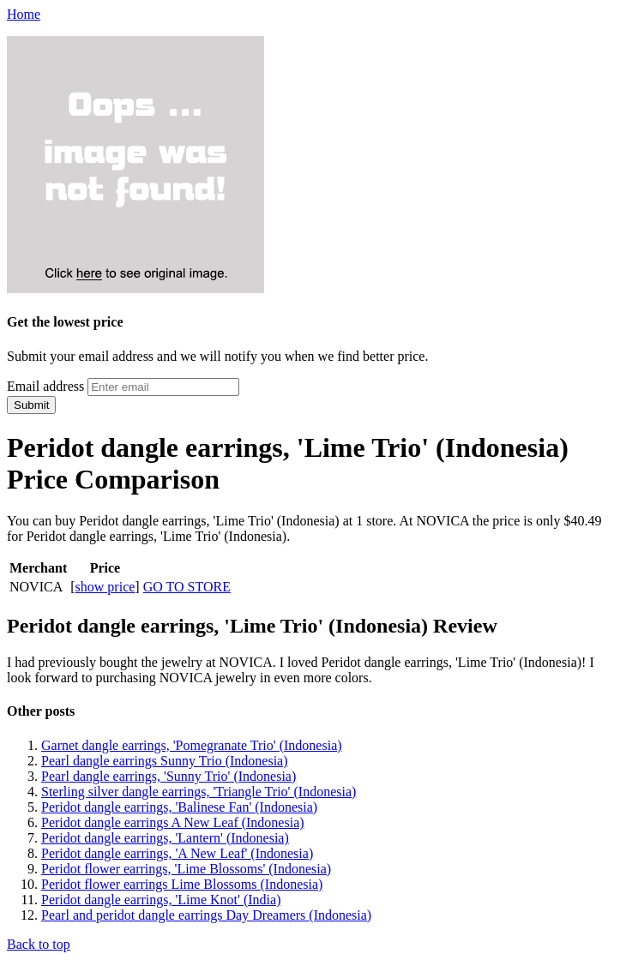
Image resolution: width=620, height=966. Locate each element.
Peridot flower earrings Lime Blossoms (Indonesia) (181, 884)
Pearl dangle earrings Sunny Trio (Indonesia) (164, 760)
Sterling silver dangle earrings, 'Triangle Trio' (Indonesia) (198, 791)
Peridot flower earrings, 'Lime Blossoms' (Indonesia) (186, 868)
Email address (45, 386)
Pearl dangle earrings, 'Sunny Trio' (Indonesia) (168, 776)
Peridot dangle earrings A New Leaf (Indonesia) (172, 822)
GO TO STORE (187, 586)
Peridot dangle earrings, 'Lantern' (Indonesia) (165, 838)
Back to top (38, 944)
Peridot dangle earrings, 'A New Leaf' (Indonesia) (177, 853)
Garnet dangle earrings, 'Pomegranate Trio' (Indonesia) (191, 745)
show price (105, 586)
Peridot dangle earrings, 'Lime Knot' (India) (160, 899)
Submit (31, 405)
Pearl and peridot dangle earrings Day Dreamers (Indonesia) (206, 915)
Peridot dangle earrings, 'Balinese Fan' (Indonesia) (179, 807)
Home (23, 14)
